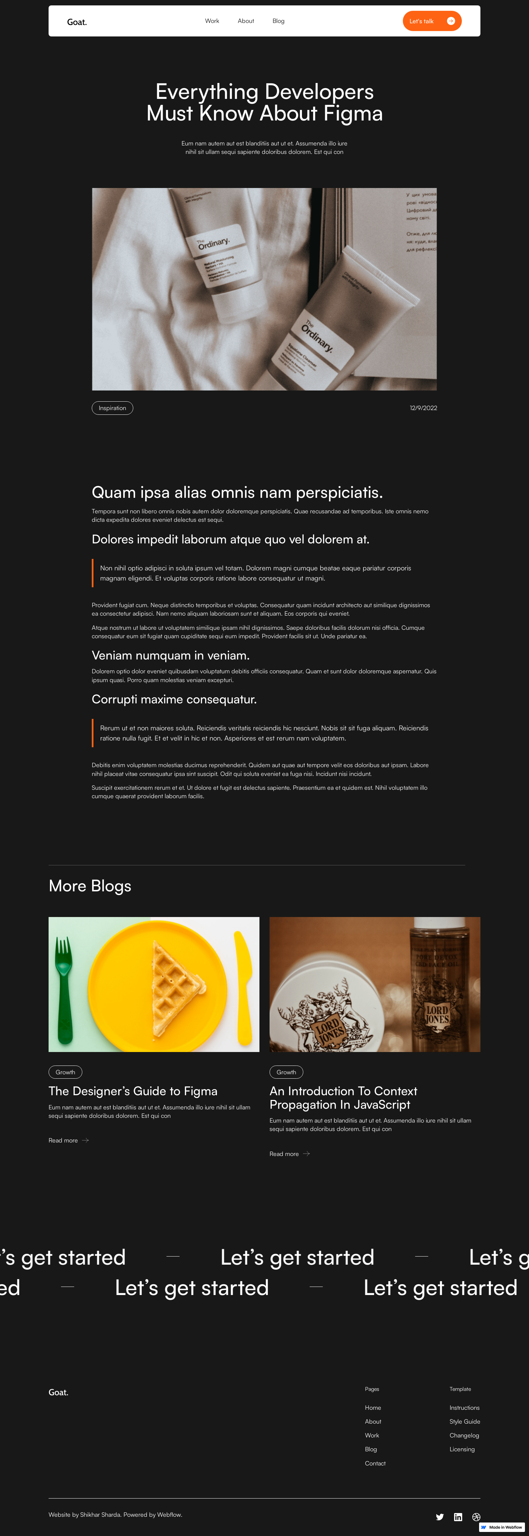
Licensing (462, 1449)
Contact (375, 1463)
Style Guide (465, 1421)
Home (373, 1407)
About (373, 1421)
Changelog (464, 1435)
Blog (371, 1449)
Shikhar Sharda (100, 1514)
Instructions (465, 1407)
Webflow (169, 1514)
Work (372, 1435)
